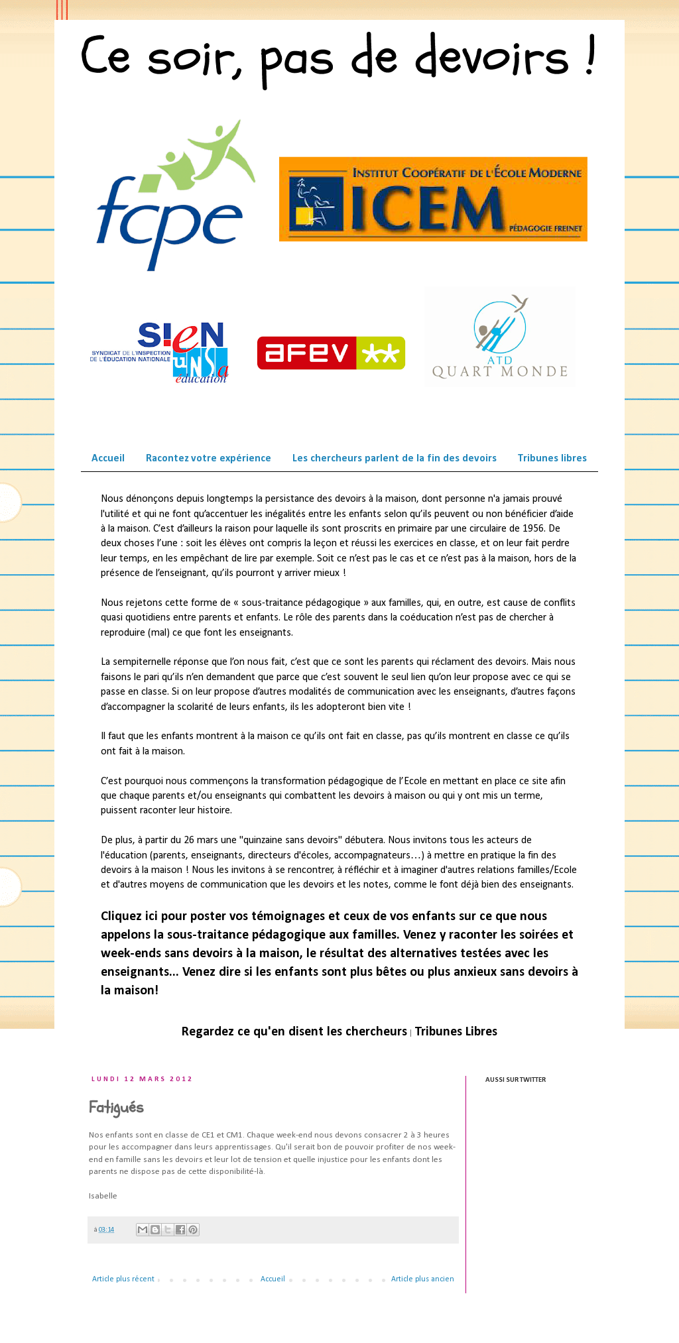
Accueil (108, 458)
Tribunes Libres (455, 1032)
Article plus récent (123, 1279)
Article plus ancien (422, 1279)
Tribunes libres (552, 458)
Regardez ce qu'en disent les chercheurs (294, 1032)
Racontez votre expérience (208, 458)
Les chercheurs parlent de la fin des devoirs (394, 458)
